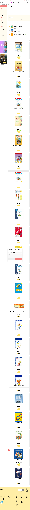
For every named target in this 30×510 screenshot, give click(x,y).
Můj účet (29, 0)
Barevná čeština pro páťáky (19, 422)
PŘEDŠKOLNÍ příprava (3, 29)
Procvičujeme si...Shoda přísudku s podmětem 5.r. (18, 330)
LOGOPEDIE (3, 31)
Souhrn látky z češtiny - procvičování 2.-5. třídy (19, 126)
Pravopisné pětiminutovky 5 (17, 33)
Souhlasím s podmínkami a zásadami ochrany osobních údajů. (21, 491)
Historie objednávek (27, 498)
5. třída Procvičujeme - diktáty (18, 274)
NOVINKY (3, 17)
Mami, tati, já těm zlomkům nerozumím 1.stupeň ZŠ (18, 71)
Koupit (19, 76)
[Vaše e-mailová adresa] (20, 490)
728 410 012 (10, 499)
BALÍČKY (3, 22)
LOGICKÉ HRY (3, 35)
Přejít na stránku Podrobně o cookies (15, 260)
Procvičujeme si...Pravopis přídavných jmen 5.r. (19, 348)
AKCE (2, 12)
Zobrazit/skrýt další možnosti (19, 19)
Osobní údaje (27, 497)
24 (28, 40)
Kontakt (27, 0)
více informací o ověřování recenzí (2, 64)
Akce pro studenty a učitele (17, 506)
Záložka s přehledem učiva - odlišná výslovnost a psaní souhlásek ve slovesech (18, 311)
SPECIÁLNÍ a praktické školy (3, 24)
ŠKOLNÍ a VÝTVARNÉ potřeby (4, 33)
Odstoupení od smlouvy (17, 503)
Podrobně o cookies (17, 501)
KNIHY (2, 10)
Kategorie (3, 6)
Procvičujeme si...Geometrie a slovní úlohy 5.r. (19, 385)
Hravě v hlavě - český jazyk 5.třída (18, 200)
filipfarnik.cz (21, 509)
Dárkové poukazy (22, 499)
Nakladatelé (22, 502)
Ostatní (3, 38)
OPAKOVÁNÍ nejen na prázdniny (4, 8)
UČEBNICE (3, 15)
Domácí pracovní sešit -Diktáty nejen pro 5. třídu (18, 182)
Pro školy (17, 505)
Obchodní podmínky (17, 498)
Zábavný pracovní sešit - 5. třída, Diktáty (18, 219)
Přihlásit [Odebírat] (23, 489)
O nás (25, 0)
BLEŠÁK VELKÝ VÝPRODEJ (3, 27)
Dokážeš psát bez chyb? (18, 478)
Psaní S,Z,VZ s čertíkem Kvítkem (18, 163)
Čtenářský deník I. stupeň (16, 24)
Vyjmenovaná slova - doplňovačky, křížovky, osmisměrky (19, 145)
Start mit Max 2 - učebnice (19, 293)
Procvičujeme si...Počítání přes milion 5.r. (18, 367)
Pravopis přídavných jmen (19, 459)
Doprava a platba (17, 504)
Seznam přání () (22, 0)
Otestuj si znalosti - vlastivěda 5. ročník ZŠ (18, 237)
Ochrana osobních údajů (17, 500)
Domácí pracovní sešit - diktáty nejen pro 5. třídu (18, 108)
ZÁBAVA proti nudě (4, 20)
